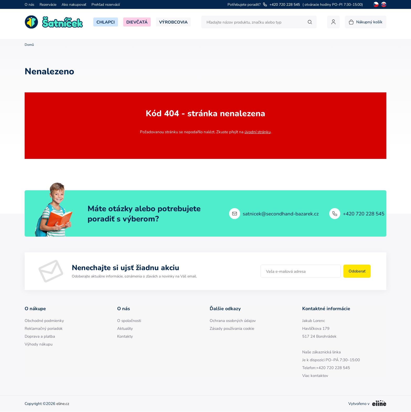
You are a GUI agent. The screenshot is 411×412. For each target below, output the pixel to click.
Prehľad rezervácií (105, 4)
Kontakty (125, 336)
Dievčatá (137, 22)
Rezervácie (48, 4)
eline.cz (62, 403)
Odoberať (357, 271)
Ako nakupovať (74, 4)
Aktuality (125, 328)
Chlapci (105, 22)
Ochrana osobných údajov (233, 320)
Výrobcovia (173, 22)
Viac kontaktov (315, 375)
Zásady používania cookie (232, 328)
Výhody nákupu (38, 344)
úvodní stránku (258, 132)
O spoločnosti (129, 320)
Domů (29, 44)
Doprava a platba (40, 336)
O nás (29, 4)
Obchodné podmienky (44, 320)
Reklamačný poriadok (44, 328)
